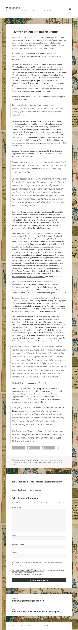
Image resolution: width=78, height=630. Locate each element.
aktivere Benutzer (44, 282)
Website (15, 553)
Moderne (27, 462)
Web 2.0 (59, 462)
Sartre (49, 462)
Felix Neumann (34, 460)
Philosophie (33, 462)
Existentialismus (57, 460)
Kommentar (17, 508)
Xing (13, 464)
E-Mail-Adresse (18, 544)
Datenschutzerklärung (19, 626)
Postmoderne (42, 462)
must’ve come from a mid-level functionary (32, 434)
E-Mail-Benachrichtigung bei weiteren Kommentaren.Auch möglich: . (39, 572)
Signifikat (28, 228)
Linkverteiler (46, 274)
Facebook (15, 462)
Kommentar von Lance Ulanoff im (31, 391)
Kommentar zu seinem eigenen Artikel (35, 151)
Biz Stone (50, 407)
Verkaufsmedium (19, 276)
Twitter (54, 462)
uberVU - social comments (30, 490)
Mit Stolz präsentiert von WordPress (39, 626)
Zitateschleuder (29, 274)
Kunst (29, 276)
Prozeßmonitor (38, 276)
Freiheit (21, 462)
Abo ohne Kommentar (32, 574)
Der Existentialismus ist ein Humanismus (34, 91)
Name (14, 535)
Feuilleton (45, 460)
